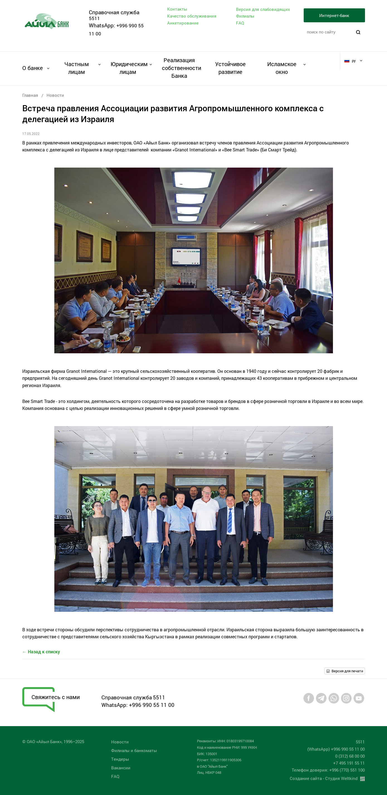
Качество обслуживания (191, 15)
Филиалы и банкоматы (134, 750)
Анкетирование (183, 22)
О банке (32, 67)
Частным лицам (76, 67)
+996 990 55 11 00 (151, 704)
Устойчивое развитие (230, 67)
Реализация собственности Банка (179, 67)
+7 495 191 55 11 (349, 763)
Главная (30, 95)
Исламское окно (281, 67)
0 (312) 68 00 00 (350, 756)
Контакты (177, 8)
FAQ (240, 22)
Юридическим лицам (128, 67)
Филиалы (245, 15)
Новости (55, 95)
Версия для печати (347, 670)
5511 (94, 18)
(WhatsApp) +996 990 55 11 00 (336, 749)
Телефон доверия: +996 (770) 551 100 (328, 770)
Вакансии (120, 767)
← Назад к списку (41, 651)
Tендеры (120, 759)
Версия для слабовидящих (263, 9)
